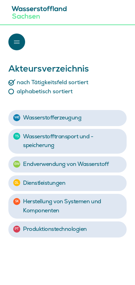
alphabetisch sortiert (45, 91)
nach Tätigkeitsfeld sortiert (52, 82)
